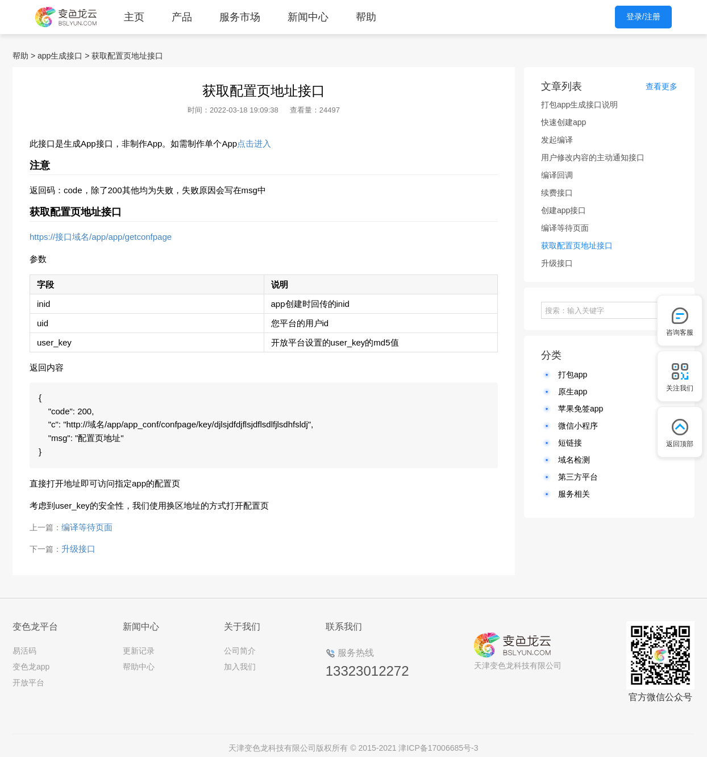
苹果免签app (580, 408)
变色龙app (31, 661)
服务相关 (574, 493)
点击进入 (254, 143)
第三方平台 (578, 476)
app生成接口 (60, 55)
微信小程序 (578, 425)
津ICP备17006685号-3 (438, 742)
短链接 (570, 442)
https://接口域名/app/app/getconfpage (101, 237)
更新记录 (139, 645)
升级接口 (78, 543)
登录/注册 (643, 16)
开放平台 (28, 676)
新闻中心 (308, 17)
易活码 (24, 645)
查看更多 (661, 86)
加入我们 (240, 661)
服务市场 (239, 17)
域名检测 (574, 459)
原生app (572, 391)
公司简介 (240, 645)
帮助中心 (139, 661)
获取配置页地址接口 (127, 55)
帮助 (366, 17)
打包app (572, 374)
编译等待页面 (87, 521)
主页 (134, 17)
